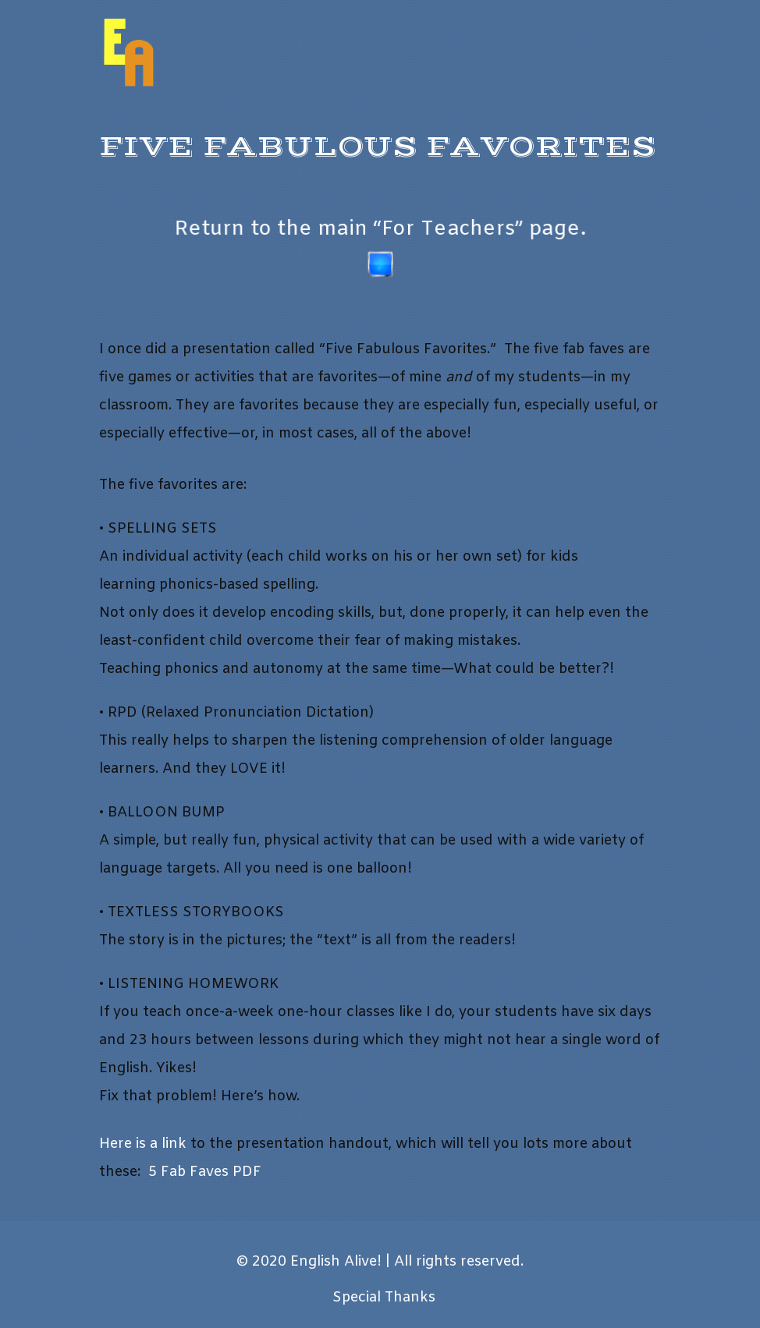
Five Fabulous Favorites (377, 147)
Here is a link (142, 1144)
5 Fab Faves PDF (204, 1172)
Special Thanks (383, 1297)
